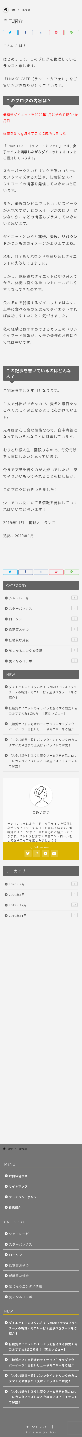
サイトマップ (18, 1186)
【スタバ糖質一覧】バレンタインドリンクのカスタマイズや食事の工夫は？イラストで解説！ (43, 742)
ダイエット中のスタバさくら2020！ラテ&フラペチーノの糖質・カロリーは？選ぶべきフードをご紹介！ (43, 692)
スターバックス (43, 608)
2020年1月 (43, 894)
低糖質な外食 (43, 640)
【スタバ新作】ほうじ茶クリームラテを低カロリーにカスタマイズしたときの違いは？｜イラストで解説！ (43, 760)
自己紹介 (15, 1207)
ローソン (43, 619)
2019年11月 (43, 915)
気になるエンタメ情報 (43, 650)
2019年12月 (43, 905)
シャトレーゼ (43, 598)
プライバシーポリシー (24, 1197)
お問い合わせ (18, 1176)
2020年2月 (43, 884)
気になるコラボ (43, 661)
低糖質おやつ (43, 629)
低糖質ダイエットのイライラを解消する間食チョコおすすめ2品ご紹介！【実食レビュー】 (43, 710)
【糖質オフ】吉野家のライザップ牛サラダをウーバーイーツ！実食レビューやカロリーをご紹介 (43, 726)
